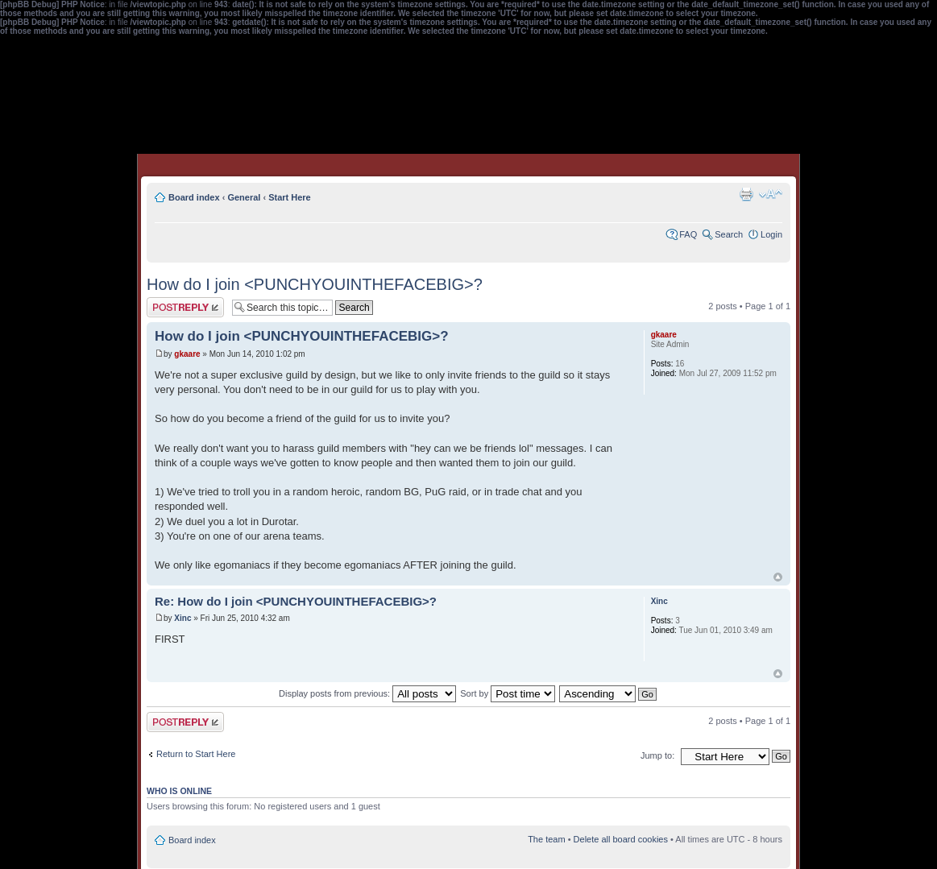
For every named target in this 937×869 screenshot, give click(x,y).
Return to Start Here (195, 754)
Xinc (182, 618)
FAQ (688, 234)
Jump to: (657, 755)
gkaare (187, 354)
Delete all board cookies (621, 839)
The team (546, 839)
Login (771, 234)
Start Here (289, 197)
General (243, 197)
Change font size (770, 194)
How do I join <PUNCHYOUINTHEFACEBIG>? (315, 284)
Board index (194, 197)
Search (729, 234)
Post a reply (185, 307)
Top (777, 577)
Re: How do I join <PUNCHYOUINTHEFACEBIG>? (296, 601)
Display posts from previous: (367, 693)
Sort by (507, 693)
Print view (746, 194)
